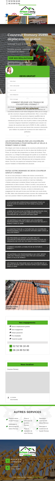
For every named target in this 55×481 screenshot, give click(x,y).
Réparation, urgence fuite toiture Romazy (42, 421)
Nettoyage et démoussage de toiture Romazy (12, 426)
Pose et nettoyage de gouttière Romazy (26, 422)
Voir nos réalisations (20, 58)
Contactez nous (29, 63)
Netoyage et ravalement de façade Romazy (42, 429)
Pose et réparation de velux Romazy (27, 431)
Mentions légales (38, 477)
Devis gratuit (14, 63)
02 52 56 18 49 (13, 1)
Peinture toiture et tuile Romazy (12, 419)
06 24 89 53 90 (13, 3)
